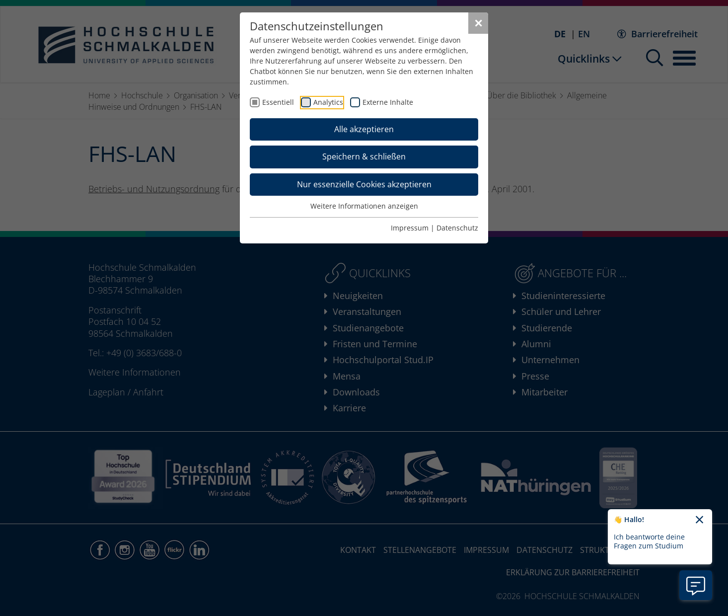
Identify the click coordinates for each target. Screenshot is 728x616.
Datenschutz (457, 227)
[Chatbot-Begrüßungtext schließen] (699, 520)
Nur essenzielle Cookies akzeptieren (364, 184)
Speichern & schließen (364, 156)
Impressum (410, 227)
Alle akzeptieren (364, 129)
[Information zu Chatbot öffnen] (695, 585)
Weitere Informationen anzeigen (364, 206)
